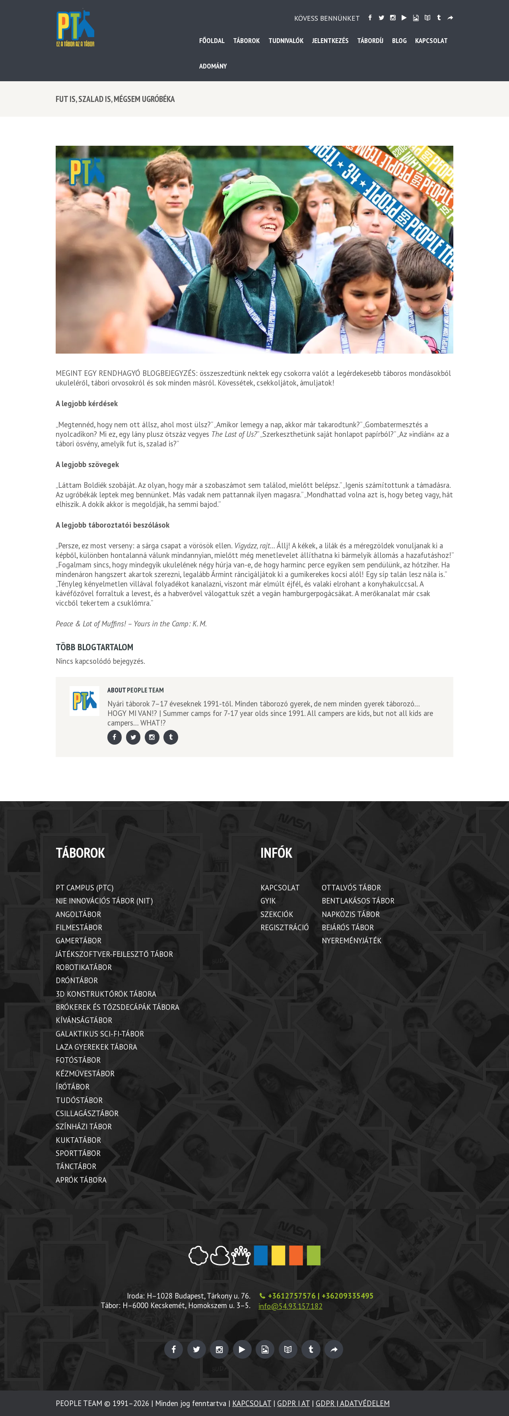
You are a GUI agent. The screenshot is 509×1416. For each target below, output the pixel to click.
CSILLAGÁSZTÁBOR (87, 1113)
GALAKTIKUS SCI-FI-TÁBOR (100, 1034)
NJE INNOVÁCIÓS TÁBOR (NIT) (104, 901)
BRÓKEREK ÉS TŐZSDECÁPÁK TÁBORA (117, 1007)
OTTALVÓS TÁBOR (351, 887)
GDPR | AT (293, 1403)
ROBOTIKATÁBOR (84, 967)
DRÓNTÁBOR (77, 980)
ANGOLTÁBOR (78, 914)
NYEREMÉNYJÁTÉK (352, 940)
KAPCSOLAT (280, 887)
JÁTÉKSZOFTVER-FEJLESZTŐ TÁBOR (114, 954)
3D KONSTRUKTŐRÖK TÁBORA (106, 994)
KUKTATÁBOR (78, 1140)
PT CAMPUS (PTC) (85, 887)
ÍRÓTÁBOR (72, 1086)
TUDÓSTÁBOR (79, 1100)
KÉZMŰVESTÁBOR (85, 1073)
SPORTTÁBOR (78, 1153)
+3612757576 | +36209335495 (321, 1296)
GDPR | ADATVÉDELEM (353, 1403)
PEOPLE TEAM (145, 690)
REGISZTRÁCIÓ (284, 927)
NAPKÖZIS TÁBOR (351, 914)
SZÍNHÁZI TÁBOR (84, 1126)
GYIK (268, 901)
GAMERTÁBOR (78, 940)
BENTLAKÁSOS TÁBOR (358, 901)
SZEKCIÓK (276, 914)
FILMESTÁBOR (79, 927)
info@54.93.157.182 (290, 1306)
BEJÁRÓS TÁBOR (348, 927)
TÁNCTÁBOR (76, 1166)
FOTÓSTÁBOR (78, 1060)
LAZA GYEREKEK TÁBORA (96, 1047)
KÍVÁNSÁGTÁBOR (84, 1020)
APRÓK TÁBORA (81, 1180)
